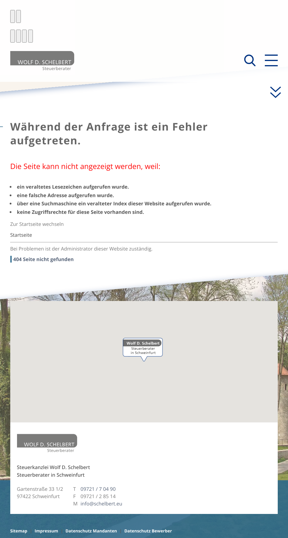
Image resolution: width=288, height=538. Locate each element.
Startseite (21, 234)
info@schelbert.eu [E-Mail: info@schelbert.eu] (101, 503)
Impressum (46, 531)
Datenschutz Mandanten (91, 531)
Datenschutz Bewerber (148, 531)
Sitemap (18, 531)
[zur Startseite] (42, 60)
